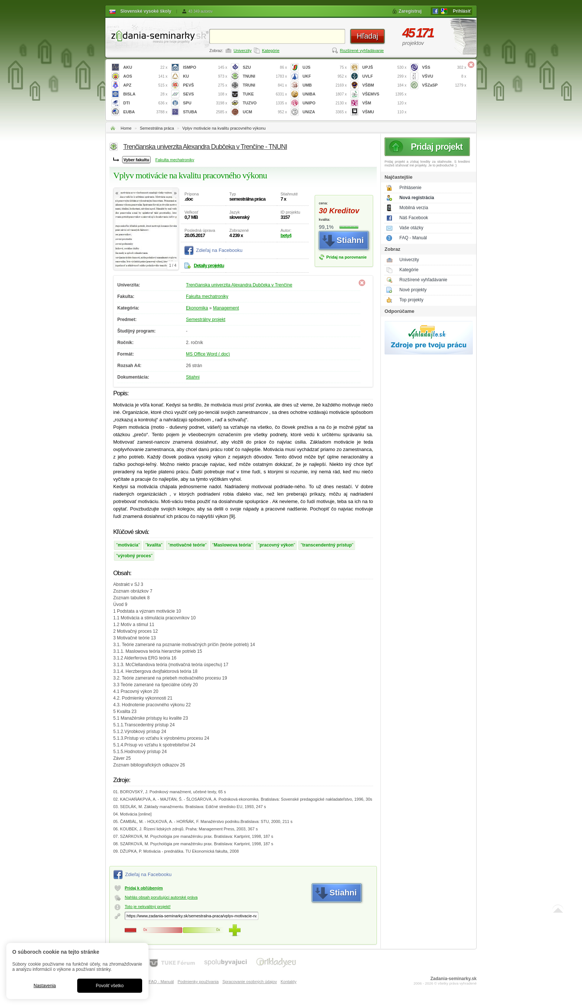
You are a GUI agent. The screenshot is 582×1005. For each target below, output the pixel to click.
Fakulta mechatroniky (175, 160)
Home (126, 128)
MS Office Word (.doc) (208, 354)
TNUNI (265, 76)
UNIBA (325, 94)
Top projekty (411, 299)
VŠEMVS (384, 94)
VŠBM (384, 85)
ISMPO (205, 67)
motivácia (128, 545)
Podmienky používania (198, 981)
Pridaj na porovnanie (346, 257)
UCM (265, 112)
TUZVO (265, 103)
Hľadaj (367, 36)
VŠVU (444, 76)
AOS (145, 76)
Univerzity (242, 50)
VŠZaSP (444, 85)
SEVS (205, 94)
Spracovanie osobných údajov (249, 981)
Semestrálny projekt (205, 319)
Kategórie (270, 50)
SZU (265, 67)
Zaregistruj (410, 11)
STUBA (205, 112)
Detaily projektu (209, 265)
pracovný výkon (277, 545)
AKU (145, 67)
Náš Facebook (413, 217)
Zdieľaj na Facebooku (219, 250)
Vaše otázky (411, 227)
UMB (325, 85)
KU (205, 76)
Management (226, 308)
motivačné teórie (187, 545)
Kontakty (289, 981)
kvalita (154, 545)
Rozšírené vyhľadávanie (362, 50)
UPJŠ (384, 67)
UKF (325, 76)
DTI (145, 103)
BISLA (145, 94)
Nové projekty (412, 289)
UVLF (384, 76)
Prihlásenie (410, 187)
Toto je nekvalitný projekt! (148, 906)
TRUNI (265, 85)
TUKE (265, 94)
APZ (145, 85)
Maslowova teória (232, 545)
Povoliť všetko (110, 985)
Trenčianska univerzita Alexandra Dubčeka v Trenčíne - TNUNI (205, 146)
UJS (325, 67)
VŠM (384, 103)
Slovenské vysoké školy (145, 11)
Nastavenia (44, 985)
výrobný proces (134, 555)
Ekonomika (197, 308)
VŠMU (384, 112)
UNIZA (325, 112)
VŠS (444, 67)
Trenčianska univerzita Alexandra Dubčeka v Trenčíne (239, 285)
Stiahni (193, 377)
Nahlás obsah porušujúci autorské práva (161, 897)
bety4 (286, 235)
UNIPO (325, 103)
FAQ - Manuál (413, 237)
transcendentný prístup (327, 545)
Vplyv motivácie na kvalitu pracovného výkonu (223, 128)
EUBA (145, 112)
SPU (205, 103)
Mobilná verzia (413, 207)
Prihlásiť (462, 11)
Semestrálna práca (157, 128)
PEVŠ (205, 85)
